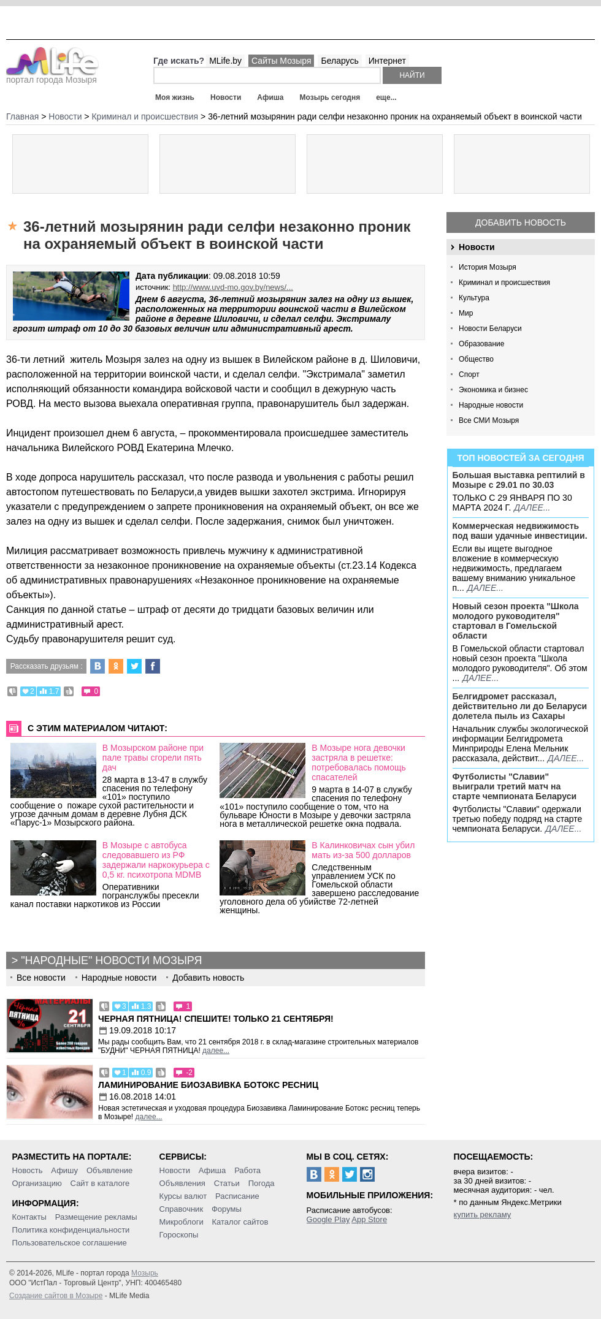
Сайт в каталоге (100, 1183)
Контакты (29, 1217)
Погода (261, 1183)
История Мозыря (487, 267)
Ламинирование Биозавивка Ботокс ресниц (208, 1085)
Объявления (182, 1183)
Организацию (37, 1183)
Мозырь (144, 1273)
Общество (476, 359)
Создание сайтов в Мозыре (55, 1295)
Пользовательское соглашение (69, 1242)
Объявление (109, 1170)
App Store (369, 1219)
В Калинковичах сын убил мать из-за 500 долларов (363, 850)
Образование (481, 344)
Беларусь (339, 61)
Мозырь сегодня (330, 97)
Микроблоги (181, 1221)
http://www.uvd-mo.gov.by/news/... (233, 287)
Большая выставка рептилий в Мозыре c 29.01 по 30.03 (519, 480)
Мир (466, 313)
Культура (474, 298)
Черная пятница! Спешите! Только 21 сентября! (216, 1019)
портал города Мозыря (52, 76)
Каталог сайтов (240, 1221)
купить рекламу (482, 1214)
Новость (27, 1170)
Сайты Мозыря (281, 61)
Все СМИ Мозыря (489, 420)
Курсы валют (183, 1196)
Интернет (387, 61)
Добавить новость (520, 222)
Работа (247, 1170)
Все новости (41, 978)
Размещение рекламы (96, 1217)
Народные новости (491, 405)
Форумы (227, 1209)
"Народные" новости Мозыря (111, 960)
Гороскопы (179, 1234)
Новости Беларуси (490, 328)
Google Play (328, 1219)
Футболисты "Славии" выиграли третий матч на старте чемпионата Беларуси (515, 786)
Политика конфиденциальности (71, 1229)
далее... (532, 507)
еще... (386, 97)
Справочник (181, 1209)
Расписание (237, 1196)
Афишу (64, 1170)
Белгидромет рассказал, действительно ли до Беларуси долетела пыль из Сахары (520, 706)
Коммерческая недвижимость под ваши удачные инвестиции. (520, 531)
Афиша (270, 97)
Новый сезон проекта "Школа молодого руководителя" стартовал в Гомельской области (516, 620)
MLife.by (225, 61)
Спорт (469, 374)
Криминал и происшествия (504, 282)
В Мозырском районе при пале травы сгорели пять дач (153, 757)
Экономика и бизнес (493, 390)
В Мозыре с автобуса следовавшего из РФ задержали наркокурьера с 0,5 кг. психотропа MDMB (156, 860)
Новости (225, 97)
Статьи (227, 1183)
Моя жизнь (174, 97)
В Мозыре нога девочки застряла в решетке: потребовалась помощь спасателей (359, 762)
